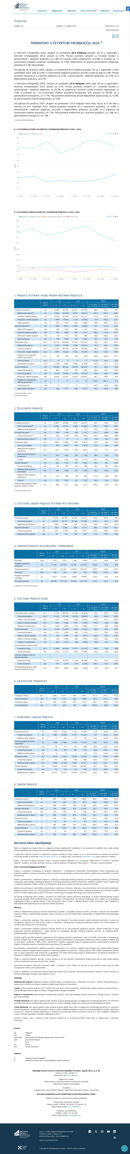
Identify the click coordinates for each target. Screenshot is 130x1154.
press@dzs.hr (73, 1075)
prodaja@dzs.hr (74, 1115)
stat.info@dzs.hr (74, 1106)
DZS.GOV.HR (88, 10)
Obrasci (57, 11)
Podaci (42, 11)
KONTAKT (119, 10)
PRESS (104, 10)
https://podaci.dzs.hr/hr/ (49, 856)
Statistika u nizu (89, 856)
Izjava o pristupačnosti (49, 1140)
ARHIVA (71, 10)
